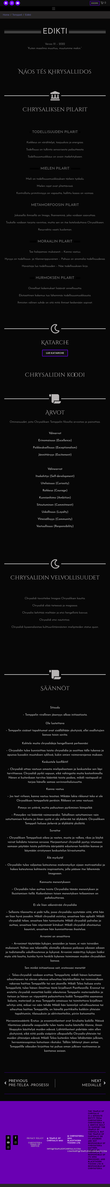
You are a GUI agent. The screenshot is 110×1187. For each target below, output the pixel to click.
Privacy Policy (35, 1142)
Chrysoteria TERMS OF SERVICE (35, 1147)
